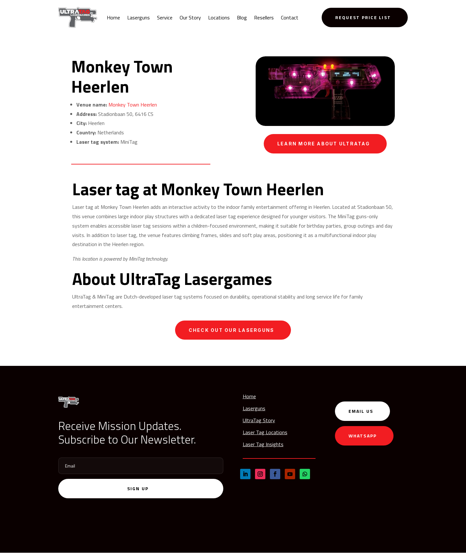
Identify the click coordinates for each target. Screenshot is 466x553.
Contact (289, 17)
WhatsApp (363, 436)
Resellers (264, 17)
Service (164, 17)
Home (113, 17)
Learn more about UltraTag (323, 143)
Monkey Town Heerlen (132, 104)
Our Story (190, 17)
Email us (361, 411)
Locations (219, 17)
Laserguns (138, 17)
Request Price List (363, 17)
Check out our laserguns (231, 330)
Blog (242, 17)
